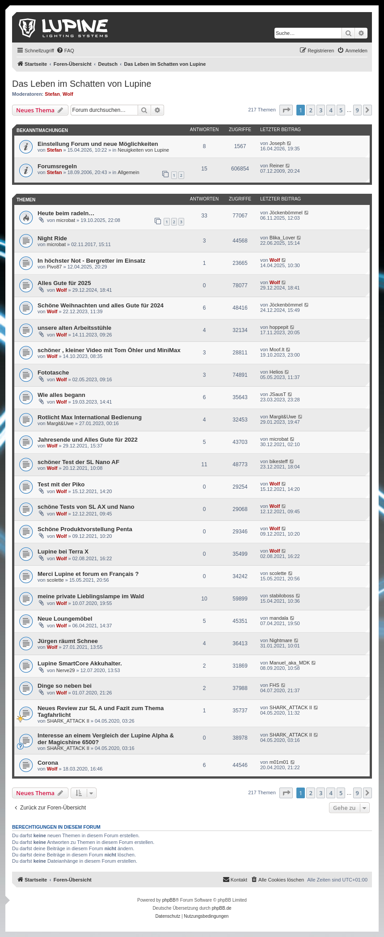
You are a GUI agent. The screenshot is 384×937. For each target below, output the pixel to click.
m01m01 (279, 762)
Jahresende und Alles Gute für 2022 (88, 439)
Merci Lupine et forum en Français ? (88, 574)
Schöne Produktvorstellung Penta (85, 529)
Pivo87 (54, 266)
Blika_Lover (282, 237)
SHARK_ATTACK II (68, 721)
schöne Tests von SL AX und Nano (86, 506)
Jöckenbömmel (286, 212)
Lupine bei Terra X (63, 551)
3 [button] (320, 110)
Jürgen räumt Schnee (68, 641)
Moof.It (277, 349)
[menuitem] (65, 50)
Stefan (52, 94)
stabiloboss (282, 595)
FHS (274, 685)
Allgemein (128, 172)
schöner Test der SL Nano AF (78, 462)
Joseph (277, 143)
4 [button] (330, 110)
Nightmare (281, 640)
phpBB (169, 900)
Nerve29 (65, 670)
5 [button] (340, 110)
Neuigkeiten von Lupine (143, 150)
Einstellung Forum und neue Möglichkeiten (98, 144)
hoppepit (279, 327)
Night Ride (52, 238)
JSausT (278, 394)
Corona (48, 762)
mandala (279, 618)
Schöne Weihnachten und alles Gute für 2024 (101, 305)
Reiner (277, 165)
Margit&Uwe (60, 423)
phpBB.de (222, 908)
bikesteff (279, 461)
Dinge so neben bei (65, 685)
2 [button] (310, 110)
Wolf (68, 94)
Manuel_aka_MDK (290, 662)
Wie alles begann (61, 395)
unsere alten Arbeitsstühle (74, 327)
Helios (276, 372)
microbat (65, 220)
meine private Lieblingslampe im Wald (91, 596)
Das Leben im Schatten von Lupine (81, 84)
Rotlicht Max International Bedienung (90, 417)
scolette (55, 580)
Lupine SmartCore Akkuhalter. (80, 663)
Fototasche (53, 372)
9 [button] (357, 110)
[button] (286, 110)
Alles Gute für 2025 (64, 283)
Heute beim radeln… (66, 213)
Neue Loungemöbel (65, 618)
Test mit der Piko (61, 484)
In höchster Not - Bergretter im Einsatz (91, 260)
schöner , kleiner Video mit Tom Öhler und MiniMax (109, 350)
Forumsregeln (57, 166)
